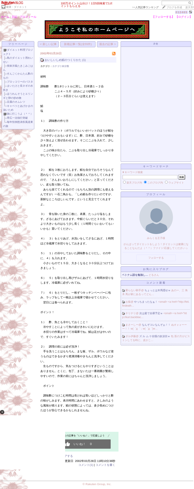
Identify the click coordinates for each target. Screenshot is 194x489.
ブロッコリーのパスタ (20, 81)
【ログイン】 (183, 16)
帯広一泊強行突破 (17, 117)
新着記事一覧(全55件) (78, 44)
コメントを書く (105, 464)
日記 (14, 16)
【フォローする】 (163, 16)
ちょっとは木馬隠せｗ (158, 290)
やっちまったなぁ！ (146, 301)
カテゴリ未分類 (60, 66)
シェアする (66, 456)
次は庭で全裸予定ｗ (151, 313)
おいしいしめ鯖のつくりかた (63, 60)
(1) (84, 60)
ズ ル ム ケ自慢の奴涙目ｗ (155, 336)
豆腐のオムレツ (16, 101)
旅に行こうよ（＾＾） (20, 113)
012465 (181, 12)
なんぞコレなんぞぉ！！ (156, 324)
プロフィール (28, 16)
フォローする (156, 257)
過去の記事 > (107, 44)
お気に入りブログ (156, 269)
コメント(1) (85, 464)
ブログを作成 (174, 7)
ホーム (5, 16)
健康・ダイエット (16, 6)
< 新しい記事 (48, 44)
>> (145, 7)
